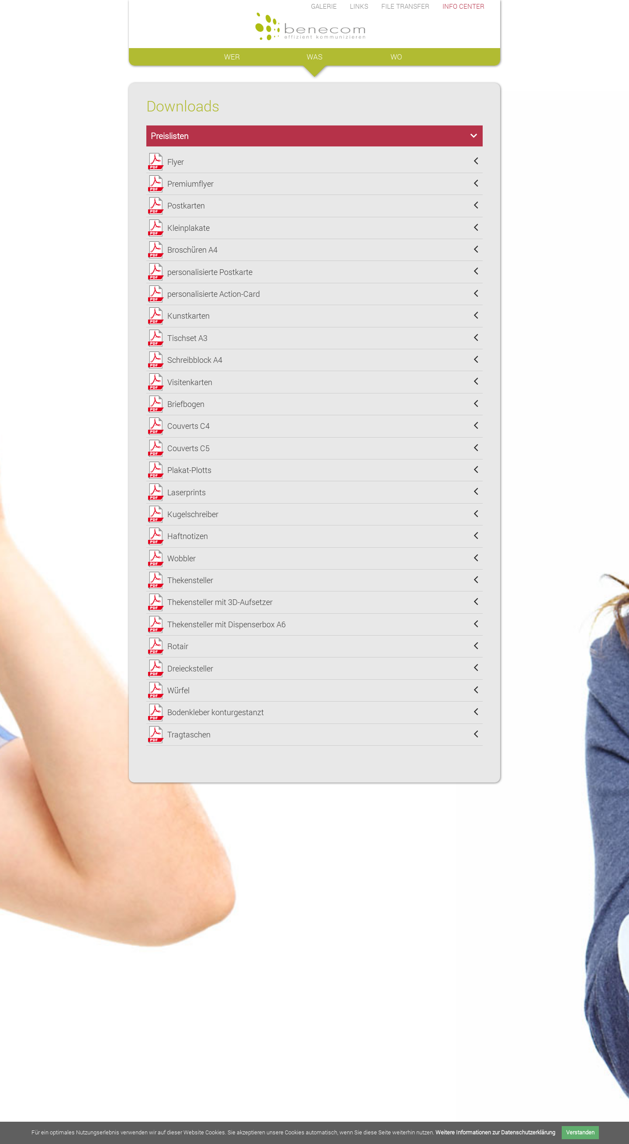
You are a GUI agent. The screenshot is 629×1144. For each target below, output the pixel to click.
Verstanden (580, 1132)
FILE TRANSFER (405, 6)
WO (397, 57)
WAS (314, 57)
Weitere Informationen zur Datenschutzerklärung (495, 1132)
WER (232, 57)
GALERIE (324, 6)
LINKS (359, 6)
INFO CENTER (463, 6)
